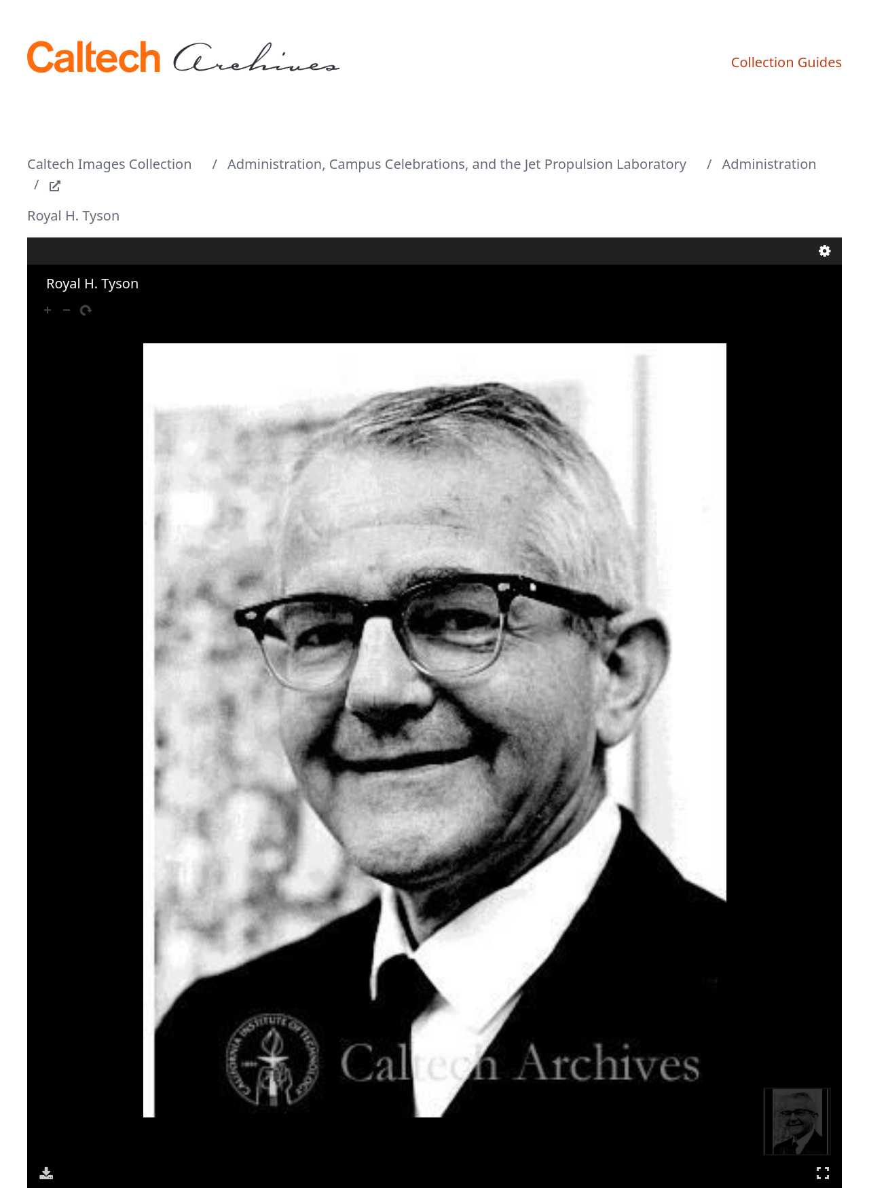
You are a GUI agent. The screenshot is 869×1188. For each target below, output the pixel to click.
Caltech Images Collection (109, 164)
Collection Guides (786, 62)
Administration (769, 164)
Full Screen (823, 1172)
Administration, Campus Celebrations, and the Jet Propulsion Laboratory (456, 164)
